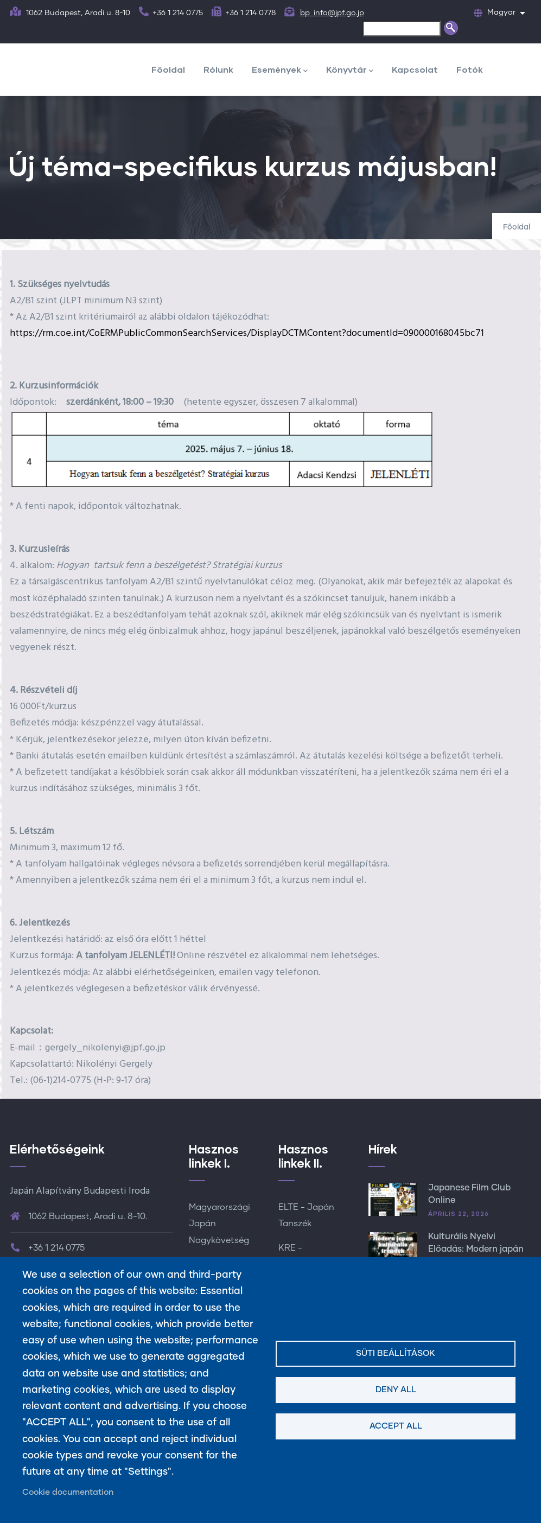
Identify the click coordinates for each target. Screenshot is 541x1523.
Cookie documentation (67, 1492)
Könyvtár (349, 70)
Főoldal (168, 69)
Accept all (396, 1426)
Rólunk (218, 69)
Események (280, 70)
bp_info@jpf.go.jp (332, 13)
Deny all (395, 1390)
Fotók (469, 69)
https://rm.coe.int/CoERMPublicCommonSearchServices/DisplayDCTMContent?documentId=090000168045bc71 (247, 333)
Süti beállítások (395, 1353)
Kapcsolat (415, 69)
